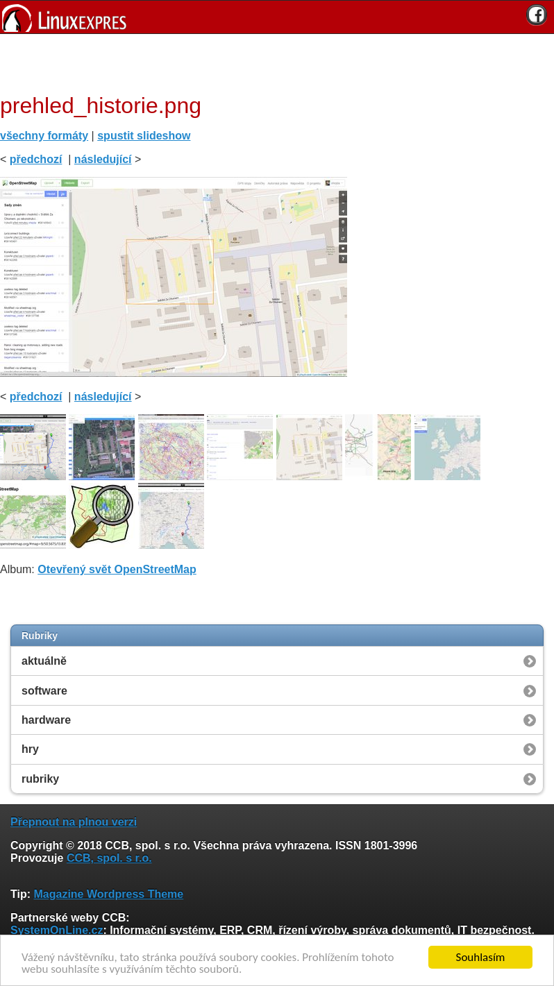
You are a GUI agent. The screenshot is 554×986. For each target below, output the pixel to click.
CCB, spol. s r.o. (109, 858)
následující (103, 159)
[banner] (277, 17)
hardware (46, 720)
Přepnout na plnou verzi (73, 822)
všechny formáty (44, 136)
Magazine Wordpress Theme (108, 894)
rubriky (40, 779)
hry (30, 749)
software (44, 691)
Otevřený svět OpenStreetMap (116, 569)
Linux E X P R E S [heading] (277, 17)
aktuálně (44, 661)
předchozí (36, 159)
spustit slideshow (143, 136)
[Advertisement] (272, 61)
